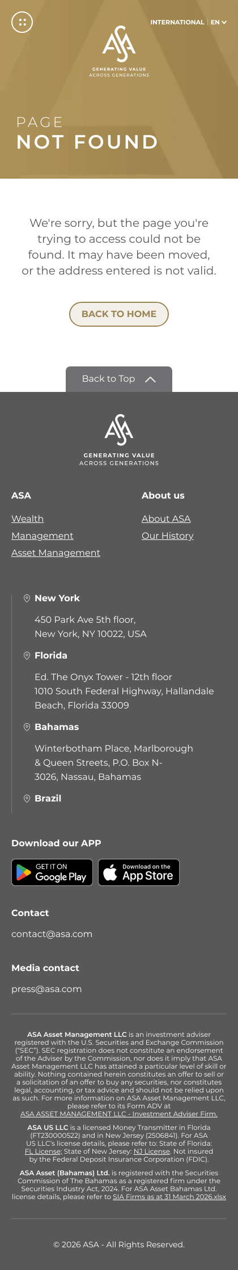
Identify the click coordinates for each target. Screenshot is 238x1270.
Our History (168, 536)
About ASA (166, 519)
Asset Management (55, 553)
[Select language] (188, 22)
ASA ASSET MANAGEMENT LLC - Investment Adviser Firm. (119, 1115)
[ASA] (119, 51)
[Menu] (22, 22)
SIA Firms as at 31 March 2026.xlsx (169, 1197)
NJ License (152, 1152)
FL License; (43, 1152)
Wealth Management (42, 528)
